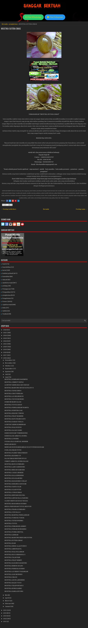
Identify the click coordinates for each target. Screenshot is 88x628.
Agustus (8, 371)
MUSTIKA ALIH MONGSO (13, 574)
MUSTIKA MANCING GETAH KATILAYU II (19, 388)
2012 (5, 618)
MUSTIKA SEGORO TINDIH (14, 413)
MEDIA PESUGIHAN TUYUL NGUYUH (18, 506)
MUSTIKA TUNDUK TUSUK (14, 518)
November (9, 363)
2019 (5, 349)
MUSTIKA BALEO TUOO (13, 583)
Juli (6, 374)
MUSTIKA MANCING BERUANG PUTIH (18, 537)
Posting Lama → (81, 209)
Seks (4, 308)
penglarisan (13, 24)
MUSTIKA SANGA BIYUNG (14, 591)
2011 (5, 621)
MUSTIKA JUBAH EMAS (13, 492)
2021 (5, 344)
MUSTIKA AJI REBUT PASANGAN (16, 571)
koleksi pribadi (7, 273)
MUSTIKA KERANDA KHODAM (15, 484)
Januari (8, 606)
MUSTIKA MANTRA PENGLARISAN (17, 515)
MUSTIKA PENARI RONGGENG (15, 529)
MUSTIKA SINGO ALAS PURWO (16, 546)
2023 (5, 338)
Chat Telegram (55, 17)
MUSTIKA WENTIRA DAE (13, 410)
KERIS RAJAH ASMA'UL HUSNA (16, 436)
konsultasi (6, 276)
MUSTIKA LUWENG (12, 438)
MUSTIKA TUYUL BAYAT (13, 405)
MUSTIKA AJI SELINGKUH (14, 396)
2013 (5, 616)
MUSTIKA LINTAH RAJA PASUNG (16, 498)
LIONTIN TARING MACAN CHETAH (17, 385)
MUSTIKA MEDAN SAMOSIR (15, 470)
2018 (5, 352)
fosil (3, 264)
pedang (5, 286)
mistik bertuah (7, 283)
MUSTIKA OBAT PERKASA (14, 393)
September (9, 368)
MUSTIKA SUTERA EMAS (11, 28)
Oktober (8, 366)
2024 (5, 335)
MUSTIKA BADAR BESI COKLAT (16, 481)
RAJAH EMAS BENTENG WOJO (16, 458)
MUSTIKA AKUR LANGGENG (15, 580)
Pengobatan (6, 298)
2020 (5, 346)
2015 (5, 610)
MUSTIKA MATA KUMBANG (14, 464)
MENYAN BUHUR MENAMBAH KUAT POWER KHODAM (24, 447)
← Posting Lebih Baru (8, 209)
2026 (5, 330)
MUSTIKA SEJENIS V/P (13, 455)
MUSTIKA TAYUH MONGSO (14, 399)
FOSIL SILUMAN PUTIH (13, 450)
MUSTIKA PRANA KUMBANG (15, 509)
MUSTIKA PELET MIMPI (13, 560)
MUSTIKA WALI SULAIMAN (14, 552)
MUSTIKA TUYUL (11, 523)
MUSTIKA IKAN (10, 543)
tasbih (4, 311)
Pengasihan (6, 292)
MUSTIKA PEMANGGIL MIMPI (15, 526)
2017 (5, 355)
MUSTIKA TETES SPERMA (14, 520)
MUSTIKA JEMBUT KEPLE (14, 382)
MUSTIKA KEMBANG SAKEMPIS (16, 379)
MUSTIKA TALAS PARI (12, 557)
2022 (5, 341)
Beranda (5, 24)
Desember (9, 360)
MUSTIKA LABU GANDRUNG (15, 467)
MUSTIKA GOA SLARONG (13, 478)
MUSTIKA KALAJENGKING (14, 475)
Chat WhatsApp (33, 17)
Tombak (5, 314)
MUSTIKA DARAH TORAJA (14, 421)
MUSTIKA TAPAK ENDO (13, 390)
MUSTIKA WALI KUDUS (13, 427)
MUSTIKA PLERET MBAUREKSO (16, 453)
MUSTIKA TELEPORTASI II (14, 585)
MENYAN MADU (10, 444)
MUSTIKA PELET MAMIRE (14, 416)
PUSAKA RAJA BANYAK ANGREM (16, 441)
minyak (4, 279)
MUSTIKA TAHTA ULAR (13, 486)
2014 (5, 613)
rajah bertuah (7, 304)
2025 (5, 332)
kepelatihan (6, 267)
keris (4, 270)
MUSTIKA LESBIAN (11, 535)
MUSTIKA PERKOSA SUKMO (15, 568)
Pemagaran (6, 289)
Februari (8, 603)
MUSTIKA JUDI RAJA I (13, 512)
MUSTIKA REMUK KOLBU (14, 566)
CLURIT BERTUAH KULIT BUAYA (16, 501)
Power (4, 301)
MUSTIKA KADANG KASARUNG (16, 563)
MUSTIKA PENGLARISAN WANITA (17, 407)
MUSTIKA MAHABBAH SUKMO (16, 503)
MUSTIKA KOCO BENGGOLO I (15, 554)
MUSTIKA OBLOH (11, 577)
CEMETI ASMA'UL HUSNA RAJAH (16, 461)
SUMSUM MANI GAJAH (13, 402)
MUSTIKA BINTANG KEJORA (15, 495)
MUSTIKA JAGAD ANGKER (14, 472)
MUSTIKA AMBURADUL (13, 549)
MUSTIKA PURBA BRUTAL (14, 532)
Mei (6, 595)
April (7, 598)
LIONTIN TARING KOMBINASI (15, 424)
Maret (7, 601)
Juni (6, 377)
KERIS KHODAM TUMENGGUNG (16, 433)
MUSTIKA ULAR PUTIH (13, 489)
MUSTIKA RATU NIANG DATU (15, 419)
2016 (5, 358)
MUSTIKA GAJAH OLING (13, 430)
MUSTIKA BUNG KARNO (13, 588)
